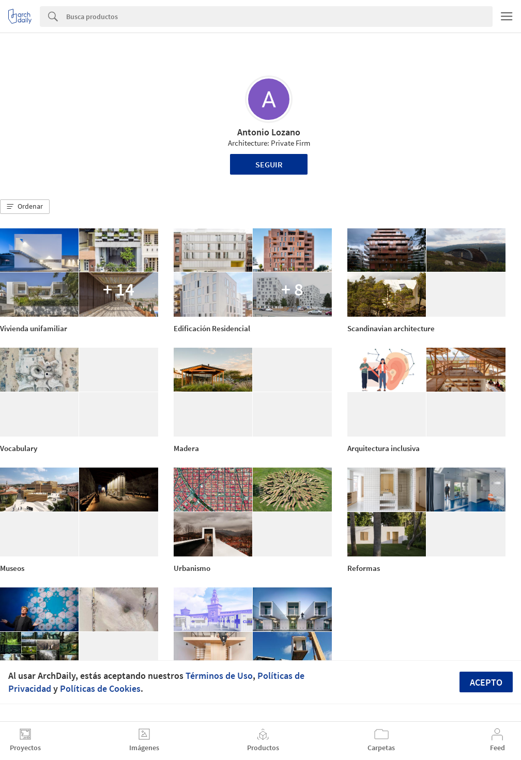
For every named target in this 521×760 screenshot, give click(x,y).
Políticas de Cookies (100, 688)
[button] (25, 206)
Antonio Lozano (268, 132)
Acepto (486, 682)
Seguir (269, 164)
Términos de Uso (219, 675)
